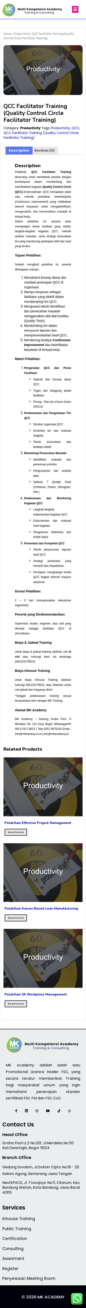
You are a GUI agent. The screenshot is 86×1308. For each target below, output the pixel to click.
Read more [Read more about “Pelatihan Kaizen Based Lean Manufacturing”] (16, 918)
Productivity (22, 33)
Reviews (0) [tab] (44, 150)
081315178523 (25, 661)
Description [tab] (19, 150)
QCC (75, 128)
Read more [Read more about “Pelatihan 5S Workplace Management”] (16, 1004)
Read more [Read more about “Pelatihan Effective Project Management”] (16, 832)
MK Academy (37, 710)
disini (49, 689)
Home (7, 33)
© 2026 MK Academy (43, 1297)
